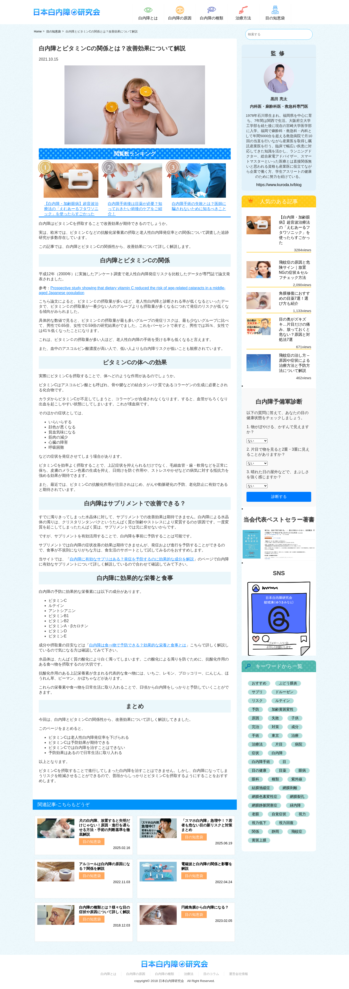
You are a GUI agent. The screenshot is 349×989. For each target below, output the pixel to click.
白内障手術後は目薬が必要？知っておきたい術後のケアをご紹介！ (135, 209)
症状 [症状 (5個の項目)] (255, 753)
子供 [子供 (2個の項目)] (295, 718)
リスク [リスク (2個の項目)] (257, 701)
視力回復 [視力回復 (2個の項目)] (286, 823)
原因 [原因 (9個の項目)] (255, 718)
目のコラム (211, 974)
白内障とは (108, 974)
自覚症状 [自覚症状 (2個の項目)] (279, 814)
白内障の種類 (164, 974)
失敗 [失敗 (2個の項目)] (275, 718)
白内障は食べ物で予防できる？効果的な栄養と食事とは (137, 645)
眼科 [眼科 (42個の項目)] (255, 779)
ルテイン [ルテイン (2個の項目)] (282, 701)
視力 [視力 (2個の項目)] (302, 814)
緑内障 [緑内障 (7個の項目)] (295, 805)
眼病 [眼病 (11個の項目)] (302, 770)
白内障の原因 (135, 974)
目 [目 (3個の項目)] (284, 762)
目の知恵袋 (53, 31)
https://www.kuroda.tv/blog (278, 185)
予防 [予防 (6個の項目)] (255, 709)
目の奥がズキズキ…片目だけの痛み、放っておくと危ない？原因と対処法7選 (294, 329)
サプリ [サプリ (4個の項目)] (257, 692)
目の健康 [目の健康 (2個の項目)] (259, 770)
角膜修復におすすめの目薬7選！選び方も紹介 (294, 298)
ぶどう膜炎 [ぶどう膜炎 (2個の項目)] (288, 683)
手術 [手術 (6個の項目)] (255, 735)
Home (38, 31)
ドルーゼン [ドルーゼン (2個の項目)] (284, 692)
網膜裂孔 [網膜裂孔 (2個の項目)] (297, 796)
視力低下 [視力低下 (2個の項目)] (259, 823)
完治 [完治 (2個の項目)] (255, 727)
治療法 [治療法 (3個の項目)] (257, 744)
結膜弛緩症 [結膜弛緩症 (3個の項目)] (261, 788)
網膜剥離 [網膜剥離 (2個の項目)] (290, 788)
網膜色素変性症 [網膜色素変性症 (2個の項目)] (264, 796)
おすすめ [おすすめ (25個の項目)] (259, 683)
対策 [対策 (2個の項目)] (275, 727)
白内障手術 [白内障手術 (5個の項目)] (261, 762)
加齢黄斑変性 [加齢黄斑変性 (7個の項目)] (282, 709)
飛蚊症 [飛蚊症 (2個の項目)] (296, 831)
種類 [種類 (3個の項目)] (275, 779)
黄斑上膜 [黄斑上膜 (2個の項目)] (259, 840)
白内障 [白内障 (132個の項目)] (277, 753)
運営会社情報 (238, 974)
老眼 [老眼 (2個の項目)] (255, 814)
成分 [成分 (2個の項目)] (295, 727)
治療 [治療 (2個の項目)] (295, 735)
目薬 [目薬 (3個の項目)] (282, 770)
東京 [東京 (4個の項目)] (275, 735)
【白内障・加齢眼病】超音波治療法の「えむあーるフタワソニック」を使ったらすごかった (71, 209)
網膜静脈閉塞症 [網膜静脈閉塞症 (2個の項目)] (264, 805)
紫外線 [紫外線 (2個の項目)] (296, 779)
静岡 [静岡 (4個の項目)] (275, 831)
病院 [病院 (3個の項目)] (298, 744)
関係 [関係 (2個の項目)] (255, 831)
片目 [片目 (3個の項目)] (279, 744)
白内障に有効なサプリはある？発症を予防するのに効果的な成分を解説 (132, 559)
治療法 (188, 974)
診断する (279, 496)
